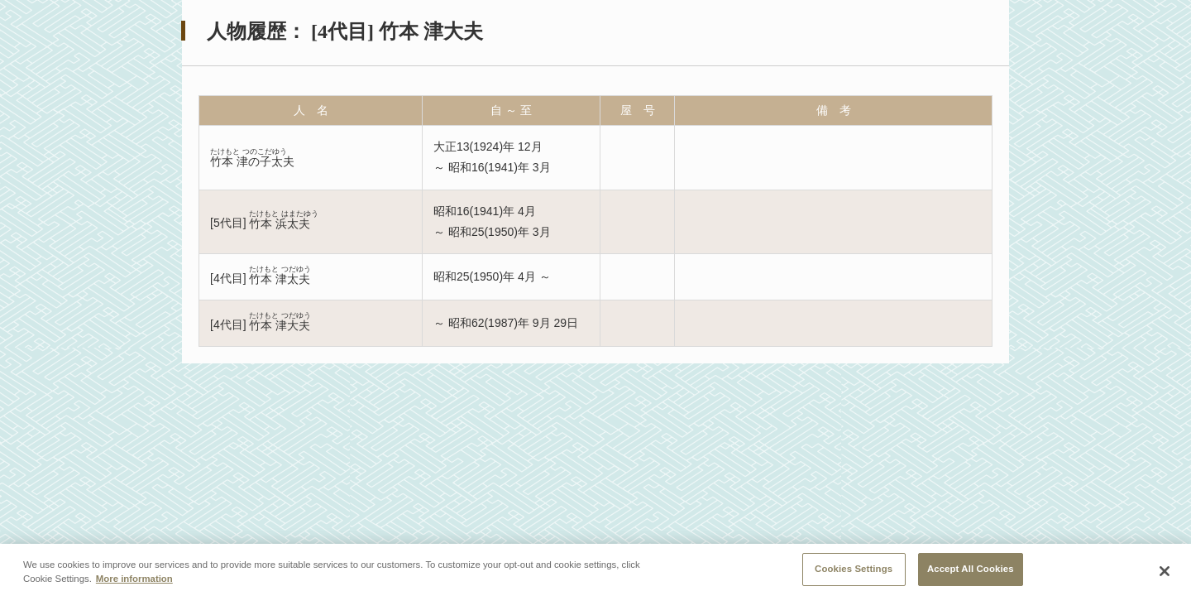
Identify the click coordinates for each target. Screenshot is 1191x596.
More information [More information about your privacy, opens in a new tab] (134, 584)
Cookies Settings (853, 574)
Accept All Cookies (970, 574)
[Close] (1164, 575)
